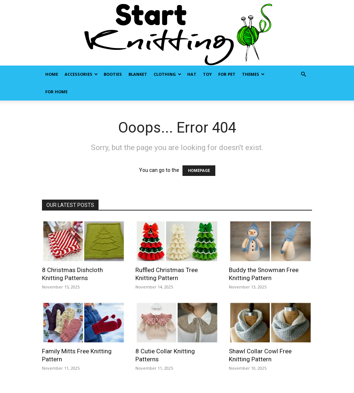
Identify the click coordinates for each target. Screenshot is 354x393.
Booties (113, 74)
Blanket (137, 74)
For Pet (226, 74)
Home (51, 74)
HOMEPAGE (199, 170)
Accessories (81, 74)
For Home (56, 91)
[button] (303, 74)
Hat (191, 74)
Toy (207, 74)
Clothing (167, 74)
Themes (253, 74)
